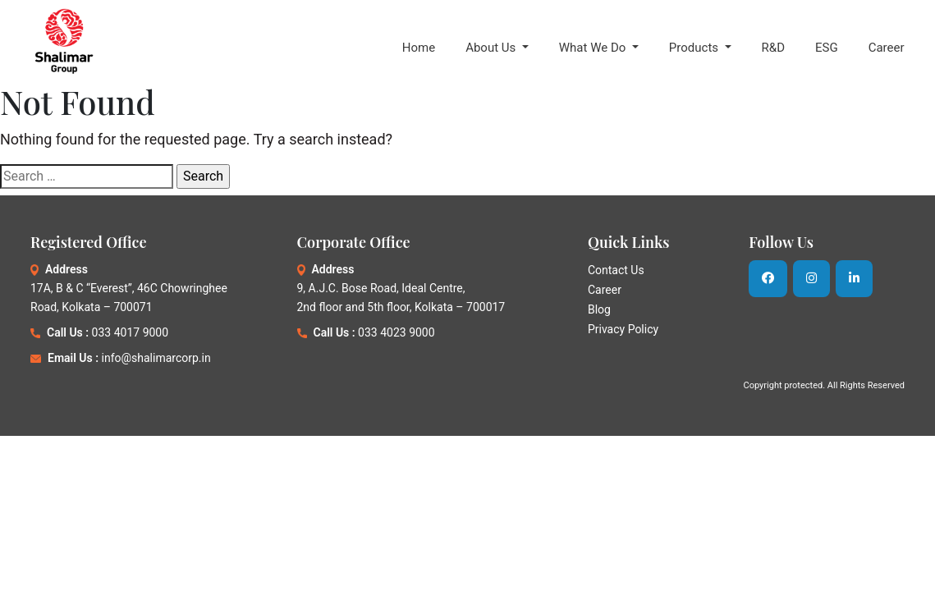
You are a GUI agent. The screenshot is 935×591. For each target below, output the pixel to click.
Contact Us (616, 270)
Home (418, 47)
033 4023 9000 (396, 332)
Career (887, 47)
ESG (826, 47)
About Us (492, 47)
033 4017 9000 (130, 332)
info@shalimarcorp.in (156, 357)
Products (695, 47)
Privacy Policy (623, 329)
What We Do (594, 47)
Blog (599, 309)
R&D (773, 47)
